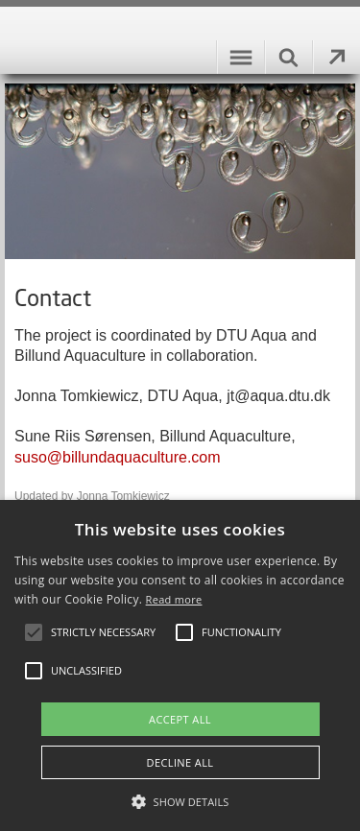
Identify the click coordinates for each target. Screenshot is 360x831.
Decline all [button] (180, 762)
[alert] (180, 665)
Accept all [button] (180, 719)
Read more (174, 599)
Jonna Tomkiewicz (123, 496)
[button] (180, 800)
